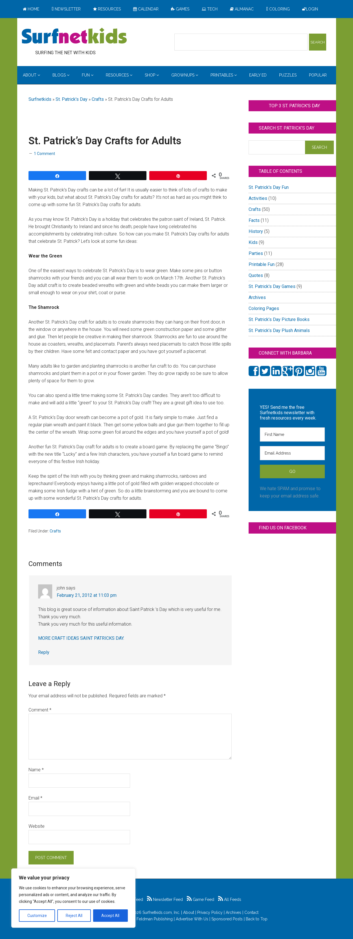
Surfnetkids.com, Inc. (161, 912)
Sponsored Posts (227, 919)
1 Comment (44, 153)
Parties (256, 253)
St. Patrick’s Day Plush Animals (279, 330)
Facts (254, 220)
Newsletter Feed (165, 899)
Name (36, 769)
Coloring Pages (264, 308)
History (256, 231)
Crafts (98, 99)
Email (35, 798)
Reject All (74, 915)
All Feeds (229, 899)
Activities (258, 198)
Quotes (256, 275)
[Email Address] (292, 453)
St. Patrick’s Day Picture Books (279, 319)
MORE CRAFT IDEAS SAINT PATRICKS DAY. (81, 638)
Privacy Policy (210, 912)
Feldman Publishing (155, 919)
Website (36, 826)
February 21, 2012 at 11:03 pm (87, 595)
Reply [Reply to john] (43, 652)
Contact (251, 912)
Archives (257, 297)
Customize (37, 915)
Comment (39, 710)
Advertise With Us (192, 919)
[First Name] (292, 434)
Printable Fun (262, 264)
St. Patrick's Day (71, 99)
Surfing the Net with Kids (74, 36)
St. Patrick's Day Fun (269, 187)
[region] (73, 898)
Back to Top (257, 919)
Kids (253, 242)
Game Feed (200, 899)
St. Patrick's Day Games (272, 286)
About (188, 912)
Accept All (110, 915)
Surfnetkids (39, 99)
